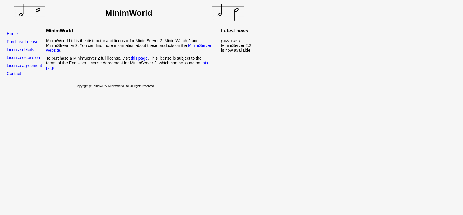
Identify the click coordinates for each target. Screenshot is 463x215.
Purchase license (22, 41)
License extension (23, 57)
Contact (14, 73)
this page (139, 58)
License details (20, 49)
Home (12, 33)
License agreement (24, 65)
